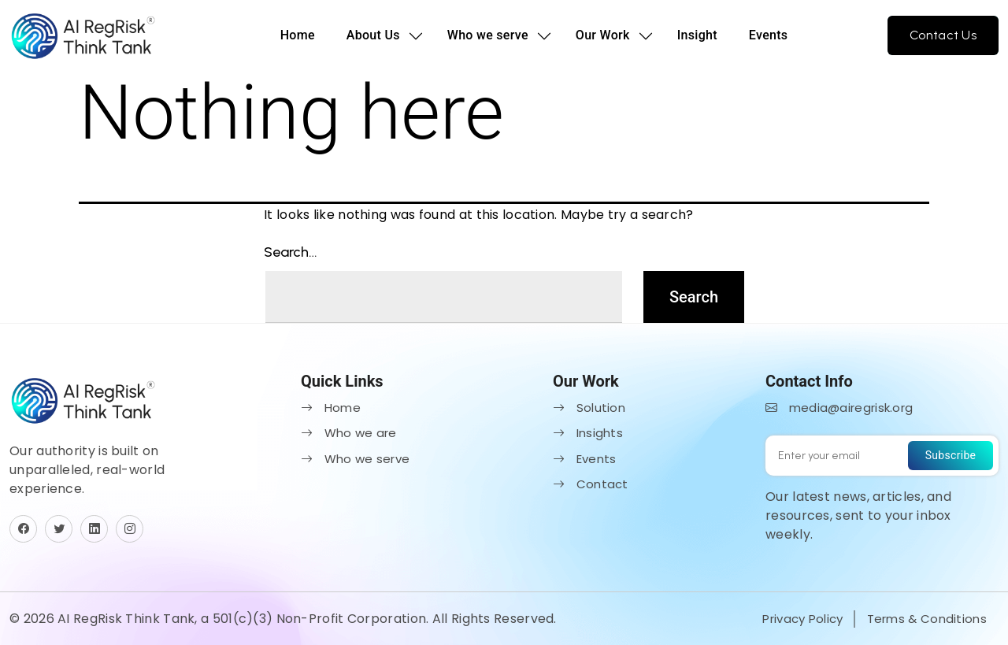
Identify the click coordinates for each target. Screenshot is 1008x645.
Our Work (603, 35)
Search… (290, 252)
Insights (588, 432)
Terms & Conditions (927, 618)
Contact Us (943, 35)
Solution (589, 407)
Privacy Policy (802, 618)
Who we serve (487, 35)
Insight (697, 35)
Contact (590, 484)
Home (297, 35)
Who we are (349, 432)
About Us (373, 35)
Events (768, 35)
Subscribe (950, 455)
